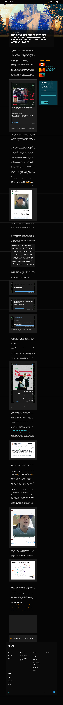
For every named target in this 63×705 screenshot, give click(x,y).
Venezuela (34, 670)
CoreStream (10, 655)
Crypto (34, 657)
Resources (9, 678)
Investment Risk (23, 653)
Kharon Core (10, 658)
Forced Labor (22, 652)
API (8, 652)
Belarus (34, 652)
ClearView (9, 653)
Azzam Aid (19, 474)
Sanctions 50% (35, 667)
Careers (9, 681)
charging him (28, 182)
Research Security (23, 658)
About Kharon (10, 675)
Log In (9, 683)
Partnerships (10, 680)
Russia (34, 666)
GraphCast (9, 656)
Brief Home (47, 652)
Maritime (34, 660)
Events (9, 677)
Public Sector (22, 656)
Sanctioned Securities (37, 669)
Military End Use (23, 655)
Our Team (9, 684)
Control (34, 656)
